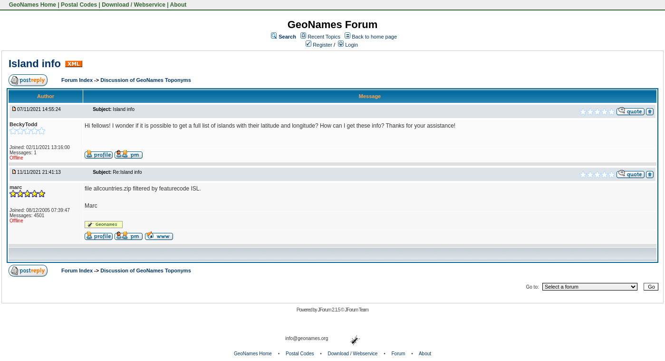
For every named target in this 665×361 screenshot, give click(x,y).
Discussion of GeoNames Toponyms (145, 80)
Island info (35, 64)
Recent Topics (324, 37)
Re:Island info (127, 172)
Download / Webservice (133, 4)
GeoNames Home (31, 4)
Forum (398, 353)
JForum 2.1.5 (329, 309)
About (178, 4)
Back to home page (374, 37)
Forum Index (77, 80)
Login (348, 45)
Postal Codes (79, 4)
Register (319, 45)
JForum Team (356, 309)
